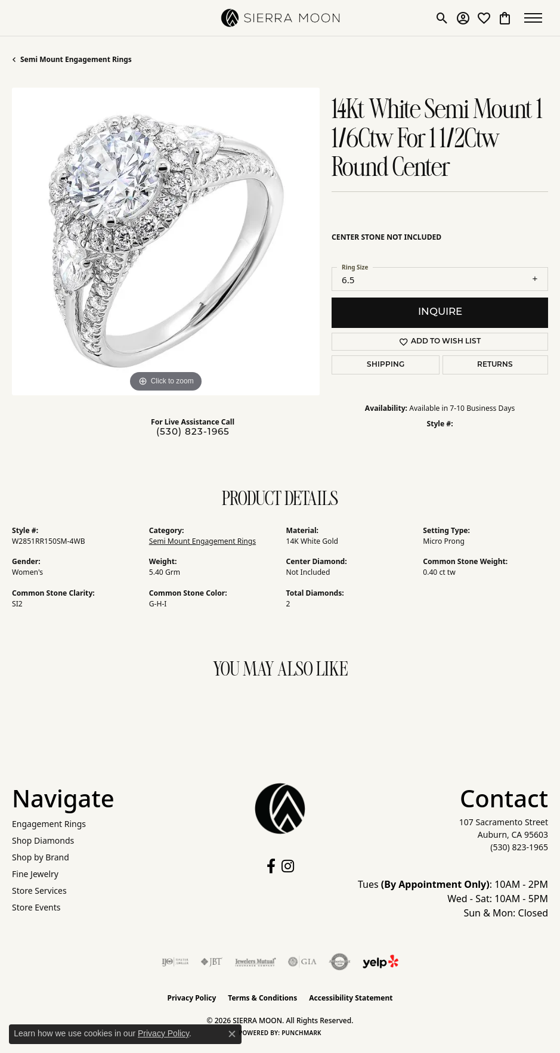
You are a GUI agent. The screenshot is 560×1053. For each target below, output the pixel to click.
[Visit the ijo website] (175, 962)
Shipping (385, 364)
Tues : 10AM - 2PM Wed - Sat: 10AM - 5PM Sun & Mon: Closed (453, 898)
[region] (166, 241)
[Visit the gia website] (302, 962)
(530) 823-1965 (193, 432)
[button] (442, 18)
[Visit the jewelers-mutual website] (255, 962)
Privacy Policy (192, 998)
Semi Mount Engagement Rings (76, 59)
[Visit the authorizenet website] (340, 962)
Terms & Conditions (262, 998)
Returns (495, 364)
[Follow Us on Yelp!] (380, 962)
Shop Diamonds (43, 840)
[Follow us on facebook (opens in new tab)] (271, 866)
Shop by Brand (40, 857)
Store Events (36, 907)
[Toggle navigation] (536, 18)
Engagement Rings (49, 823)
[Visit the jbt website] (211, 962)
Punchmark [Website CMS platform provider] (301, 1033)
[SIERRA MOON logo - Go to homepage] (280, 18)
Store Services (39, 890)
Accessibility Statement (350, 998)
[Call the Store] (519, 847)
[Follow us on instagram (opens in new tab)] (287, 866)
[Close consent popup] (232, 1033)
